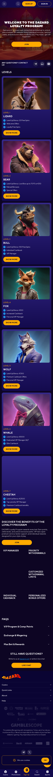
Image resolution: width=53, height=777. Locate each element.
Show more (11, 133)
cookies (27, 760)
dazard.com (24, 659)
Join (26, 44)
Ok (45, 760)
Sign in (44, 4)
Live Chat (26, 665)
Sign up (29, 4)
